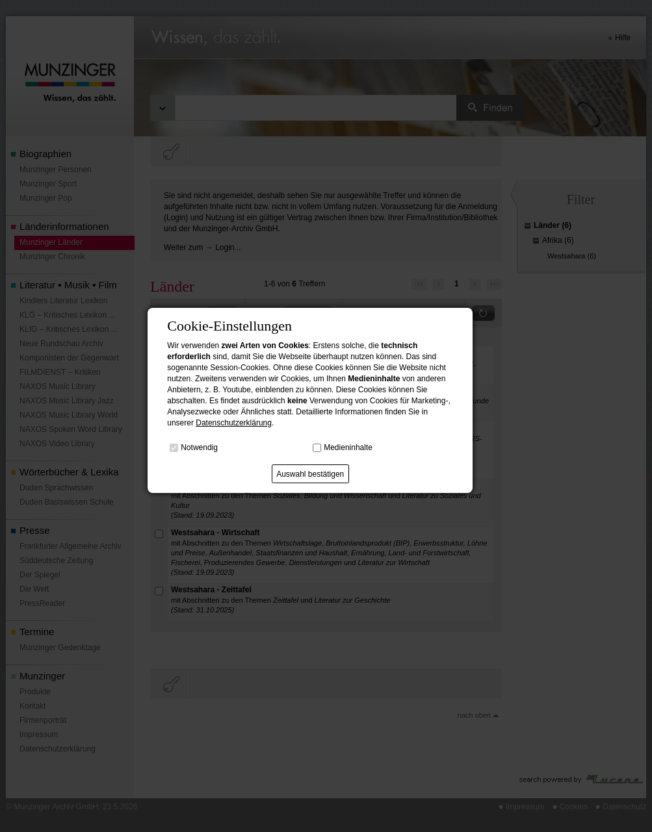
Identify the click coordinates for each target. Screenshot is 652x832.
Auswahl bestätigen (310, 474)
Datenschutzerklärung (234, 422)
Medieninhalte (348, 447)
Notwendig (199, 447)
